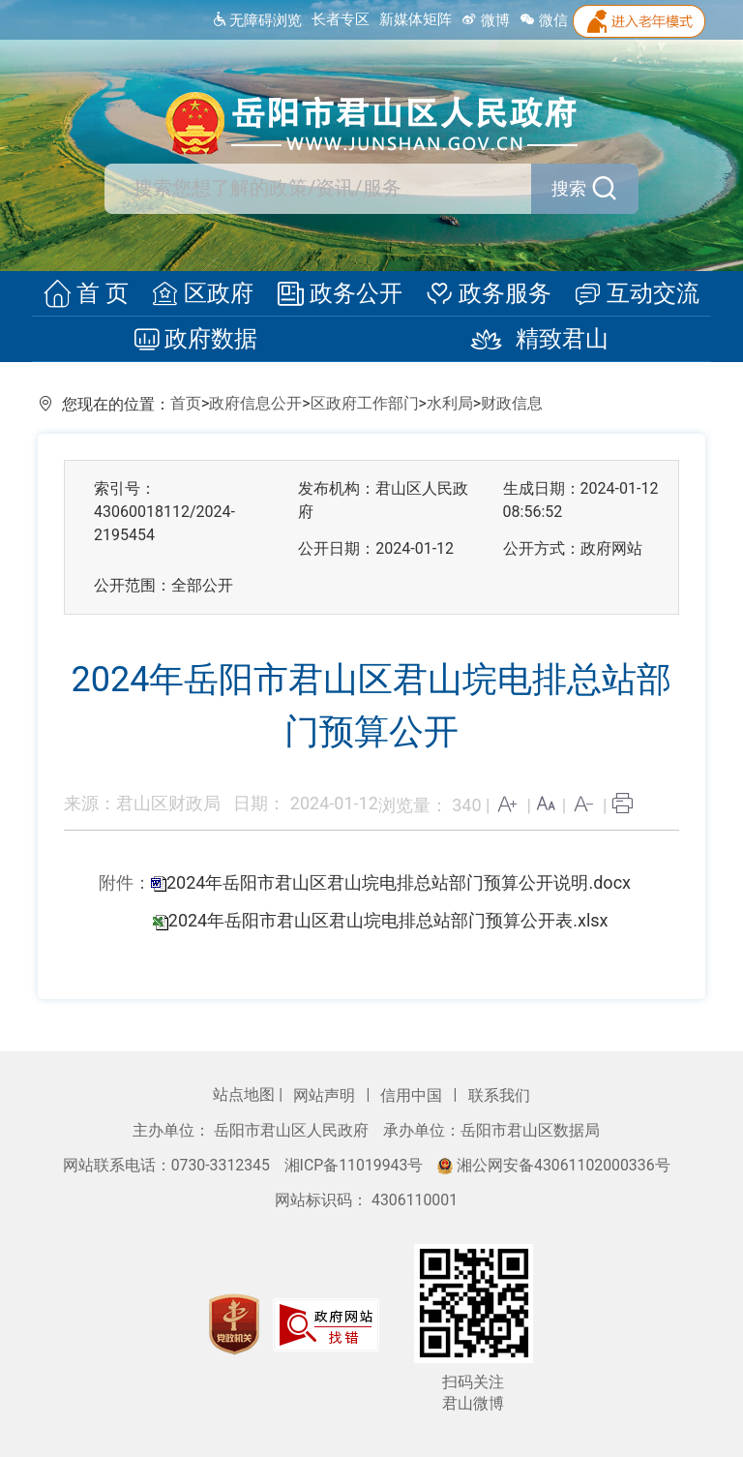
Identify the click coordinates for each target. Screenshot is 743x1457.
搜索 (585, 189)
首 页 (91, 294)
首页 (185, 403)
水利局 (450, 403)
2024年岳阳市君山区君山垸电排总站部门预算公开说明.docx (398, 882)
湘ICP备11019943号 (356, 1165)
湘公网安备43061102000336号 (553, 1165)
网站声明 (326, 1095)
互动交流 (632, 294)
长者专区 (341, 19)
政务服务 (486, 294)
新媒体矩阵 (415, 19)
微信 (544, 20)
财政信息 (512, 403)
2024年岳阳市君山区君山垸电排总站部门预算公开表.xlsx (388, 920)
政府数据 (198, 339)
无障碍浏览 (257, 20)
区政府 (205, 294)
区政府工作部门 (365, 403)
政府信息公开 (255, 403)
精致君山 (532, 339)
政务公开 (339, 294)
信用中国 (413, 1095)
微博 (485, 20)
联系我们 (499, 1095)
